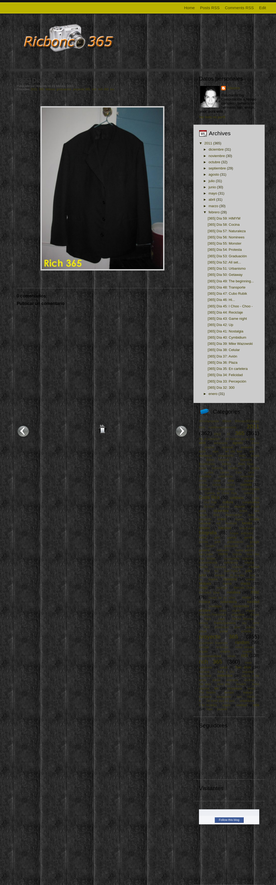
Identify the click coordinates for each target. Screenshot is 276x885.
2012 (217, 434)
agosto (214, 174)
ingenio (203, 566)
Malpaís (205, 583)
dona (216, 514)
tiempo (229, 692)
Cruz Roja (209, 502)
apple (202, 451)
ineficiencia (231, 562)
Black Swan (246, 464)
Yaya (209, 709)
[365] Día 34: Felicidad (225, 375)
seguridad (205, 675)
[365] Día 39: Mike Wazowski (230, 344)
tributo (251, 696)
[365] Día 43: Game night (227, 319)
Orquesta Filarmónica (212, 614)
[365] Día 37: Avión (222, 356)
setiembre (225, 676)
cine (231, 480)
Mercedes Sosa (209, 592)
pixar (237, 627)
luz (200, 579)
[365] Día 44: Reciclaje (225, 312)
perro (256, 623)
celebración (226, 476)
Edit (262, 7)
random (242, 642)
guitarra (204, 550)
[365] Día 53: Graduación (227, 256)
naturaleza (228, 602)
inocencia (220, 566)
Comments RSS (239, 7)
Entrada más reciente (23, 431)
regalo (203, 651)
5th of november (209, 439)
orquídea (238, 614)
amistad (227, 447)
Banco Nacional (217, 459)
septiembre (217, 168)
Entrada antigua (181, 431)
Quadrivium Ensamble (213, 642)
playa (202, 631)
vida (256, 705)
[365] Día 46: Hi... (221, 300)
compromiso (225, 489)
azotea (255, 455)
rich (94, 89)
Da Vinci (209, 506)
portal (224, 631)
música (204, 602)
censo (202, 480)
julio (212, 181)
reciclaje (204, 647)
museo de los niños (221, 597)
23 (228, 434)
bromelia (217, 468)
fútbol (203, 537)
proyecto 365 (81, 89)
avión (242, 455)
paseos (203, 623)
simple (216, 680)
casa (251, 472)
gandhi (249, 537)
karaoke (220, 575)
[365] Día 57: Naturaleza (227, 231)
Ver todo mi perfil (212, 117)
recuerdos (222, 647)
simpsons (232, 680)
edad (252, 514)
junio (212, 187)
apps (215, 451)
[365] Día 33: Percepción (227, 381)
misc (255, 592)
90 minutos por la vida (240, 439)
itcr (217, 571)
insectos (237, 566)
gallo (217, 537)
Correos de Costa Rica (221, 493)
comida (246, 485)
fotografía (208, 532)
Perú (206, 627)
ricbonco (233, 88)
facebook (231, 523)
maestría (230, 579)
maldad (250, 579)
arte (252, 451)
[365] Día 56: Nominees (226, 237)
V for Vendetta (208, 705)
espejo (239, 519)
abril (212, 199)
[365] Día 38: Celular (224, 350)
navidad (253, 602)
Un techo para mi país (220, 700)
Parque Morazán (243, 618)
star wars (205, 684)
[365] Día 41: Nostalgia (225, 331)
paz (244, 623)
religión (225, 651)
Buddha (233, 468)
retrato (231, 656)
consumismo (250, 489)
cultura (228, 502)
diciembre (216, 149)
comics (230, 484)
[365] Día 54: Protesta (225, 250)
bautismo (246, 459)
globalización (235, 541)
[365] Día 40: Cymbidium (227, 337)
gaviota (203, 541)
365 (41, 89)
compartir (205, 489)
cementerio (247, 476)
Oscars (254, 614)
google (254, 541)
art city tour (233, 451)
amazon (209, 447)
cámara (208, 472)
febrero (50, 89)
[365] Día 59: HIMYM (224, 218)
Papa (207, 618)
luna (252, 575)
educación (205, 519)
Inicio (102, 429)
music (246, 597)
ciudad (248, 480)
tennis (251, 688)
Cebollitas (205, 476)
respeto (247, 651)
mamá (227, 583)
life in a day (237, 575)
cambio (224, 472)
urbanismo (247, 700)
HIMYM (223, 554)
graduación (64, 89)
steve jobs (223, 684)
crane (255, 498)
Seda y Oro (225, 671)
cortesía (249, 493)
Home (189, 7)
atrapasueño (226, 455)
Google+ (210, 545)
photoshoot (222, 627)
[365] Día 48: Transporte (226, 287)
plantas (250, 627)
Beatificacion (207, 464)
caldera (254, 468)
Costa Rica (209, 497)
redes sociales (244, 647)
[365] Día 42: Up (220, 325)
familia (247, 523)
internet (254, 566)
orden (222, 610)
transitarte (205, 696)
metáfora (233, 592)
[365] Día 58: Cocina (224, 225)
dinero (243, 510)
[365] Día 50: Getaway (225, 275)
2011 (34, 89)
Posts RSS (210, 7)
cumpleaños (250, 502)
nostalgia (215, 606)
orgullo (236, 610)
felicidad (224, 528)
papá (221, 618)
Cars (239, 472)
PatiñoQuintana (225, 622)
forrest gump (247, 528)
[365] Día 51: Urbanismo (227, 268)
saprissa (204, 671)
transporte (224, 696)
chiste (217, 480)
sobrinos (249, 680)
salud (223, 667)
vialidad (241, 705)
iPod (206, 571)
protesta (246, 631)
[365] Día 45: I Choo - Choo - (230, 306)
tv (200, 700)
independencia (208, 562)
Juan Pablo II (232, 571)
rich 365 (103, 89)
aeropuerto (220, 443)
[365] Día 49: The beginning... (231, 281)
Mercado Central (244, 587)
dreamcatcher (234, 514)
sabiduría (205, 667)
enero (213, 394)
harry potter (206, 554)
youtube (222, 709)
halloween (222, 550)
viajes (226, 705)
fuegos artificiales (241, 533)
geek (218, 541)
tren (239, 696)
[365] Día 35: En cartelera (227, 369)
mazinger (222, 587)
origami (250, 610)
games (231, 537)
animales (247, 447)
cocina (216, 484)
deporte (239, 506)
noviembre (217, 156)
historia (237, 554)
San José (243, 667)
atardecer (205, 455)
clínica (203, 484)
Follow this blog (229, 819)
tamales (241, 684)
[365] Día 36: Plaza (222, 362)
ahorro (255, 443)
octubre (214, 162)
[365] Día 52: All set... (46, 80)
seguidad (248, 671)
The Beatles (207, 692)
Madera (213, 579)
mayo (213, 193)
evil (218, 523)
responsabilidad (210, 656)
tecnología (234, 688)
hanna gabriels (244, 550)
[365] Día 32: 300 (221, 388)
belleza (226, 464)
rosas (248, 662)
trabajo (248, 692)
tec (112, 89)
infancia (249, 562)
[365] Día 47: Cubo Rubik (227, 293)
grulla (250, 545)
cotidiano (237, 498)
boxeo (202, 468)
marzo (213, 206)
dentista (224, 506)
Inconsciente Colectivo (239, 558)
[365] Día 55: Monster (224, 243)
